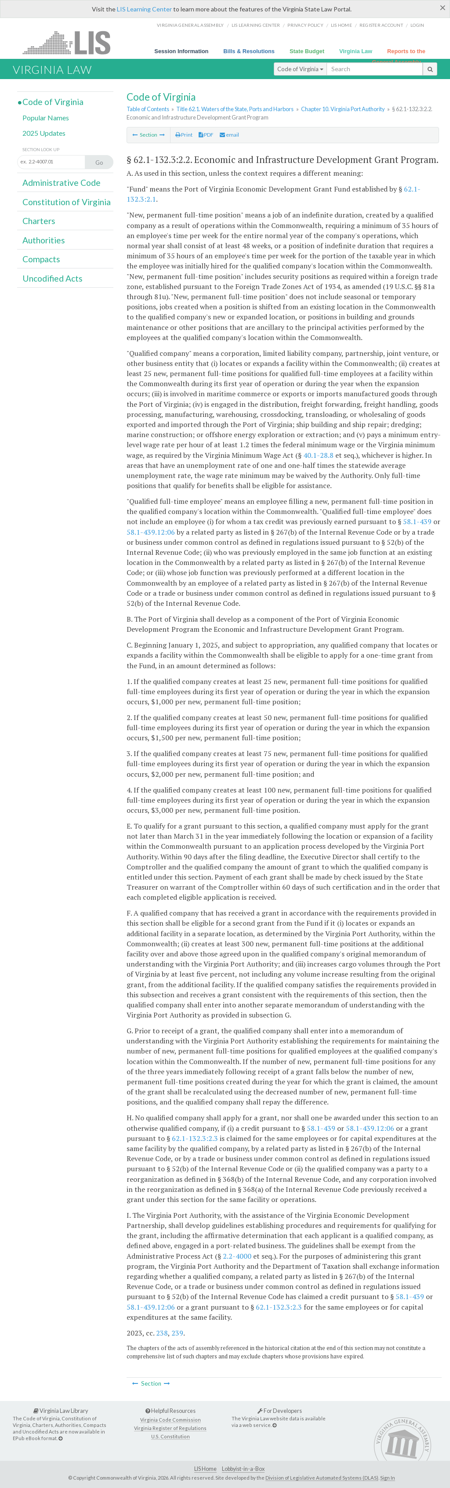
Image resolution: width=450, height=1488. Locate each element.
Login (417, 25)
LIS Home (205, 1469)
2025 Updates (43, 133)
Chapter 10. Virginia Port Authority (343, 108)
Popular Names (45, 117)
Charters (38, 221)
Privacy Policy (305, 25)
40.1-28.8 (318, 455)
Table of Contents (148, 108)
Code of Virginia (300, 68)
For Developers (280, 1410)
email (229, 134)
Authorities (43, 240)
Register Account (381, 25)
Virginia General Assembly (190, 25)
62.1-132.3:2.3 (195, 1138)
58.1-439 (417, 521)
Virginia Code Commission (170, 1420)
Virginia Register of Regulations (170, 1428)
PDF (206, 134)
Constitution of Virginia (66, 202)
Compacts (41, 259)
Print (183, 134)
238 (162, 1333)
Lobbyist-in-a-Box (243, 1469)
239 (177, 1333)
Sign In (387, 1478)
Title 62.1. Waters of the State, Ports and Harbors (235, 108)
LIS (71, 42)
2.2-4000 (237, 1256)
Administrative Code (61, 182)
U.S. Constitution (170, 1436)
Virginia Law (355, 51)
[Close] (442, 7)
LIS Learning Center (144, 9)
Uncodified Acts (52, 278)
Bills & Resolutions (249, 51)
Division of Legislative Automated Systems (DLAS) (321, 1478)
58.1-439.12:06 (151, 532)
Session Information (181, 51)
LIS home (341, 25)
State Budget (307, 51)
